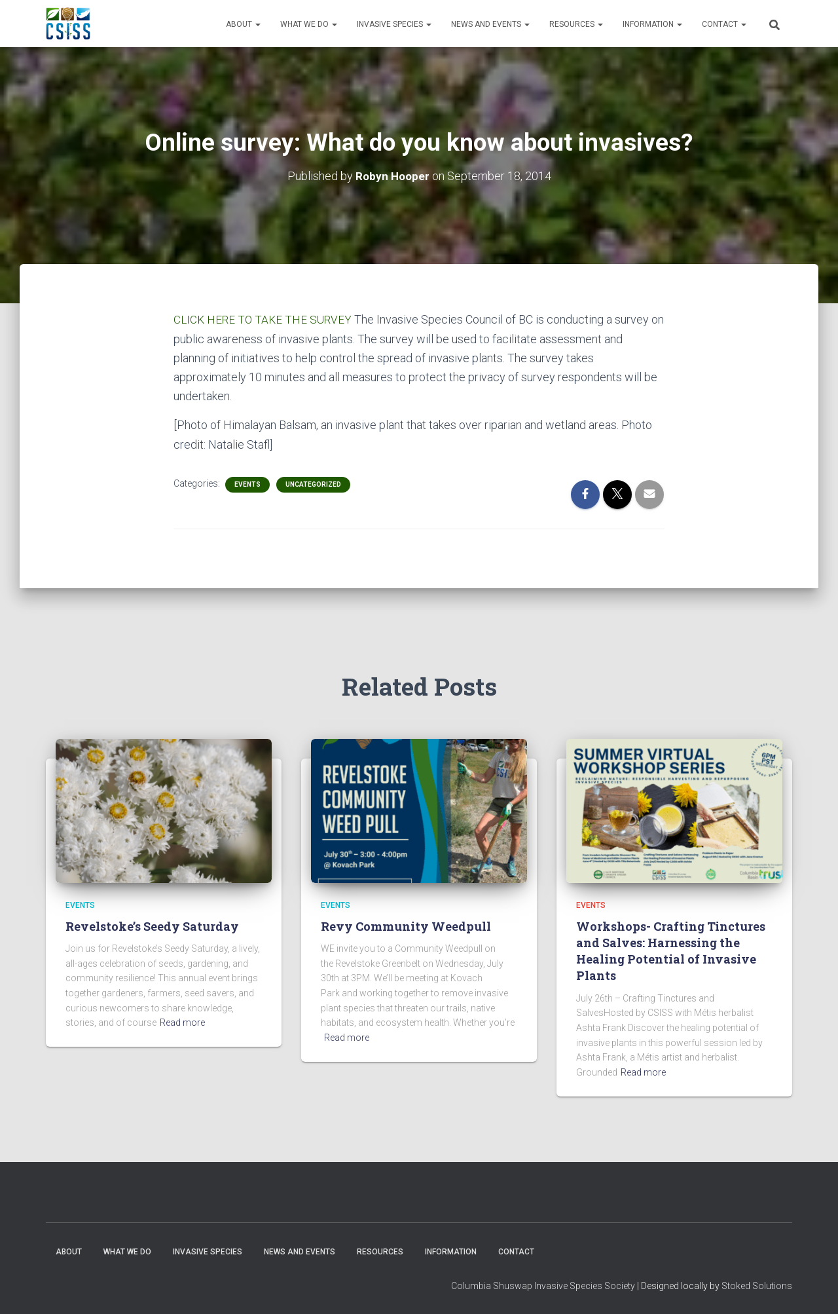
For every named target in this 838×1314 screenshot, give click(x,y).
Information (652, 24)
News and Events (490, 24)
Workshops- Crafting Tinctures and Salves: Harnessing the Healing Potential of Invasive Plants (670, 950)
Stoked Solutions (756, 1285)
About (243, 24)
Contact (724, 24)
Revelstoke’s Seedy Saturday (152, 925)
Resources (576, 24)
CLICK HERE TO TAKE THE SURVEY (264, 319)
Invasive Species (394, 24)
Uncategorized (313, 483)
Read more (182, 1022)
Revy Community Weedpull (406, 925)
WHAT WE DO (308, 24)
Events (247, 483)
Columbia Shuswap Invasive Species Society (543, 1285)
